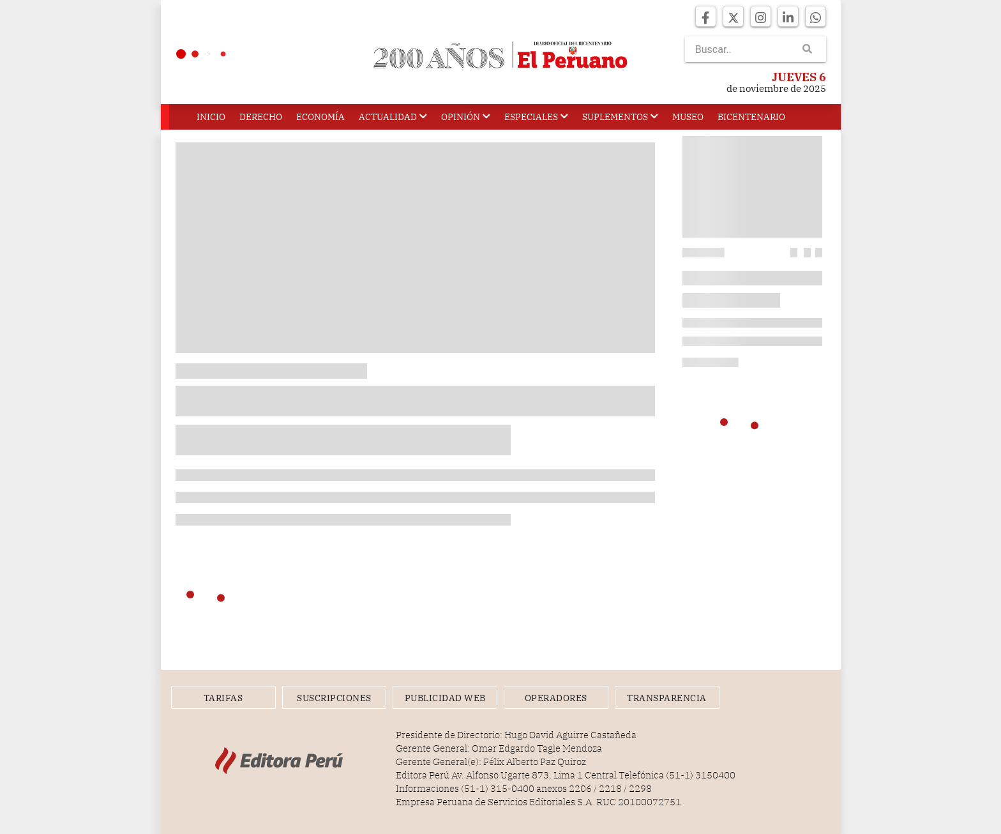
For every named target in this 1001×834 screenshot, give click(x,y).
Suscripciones (334, 698)
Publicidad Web (445, 698)
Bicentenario (751, 117)
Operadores (556, 698)
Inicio (211, 117)
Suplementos (620, 117)
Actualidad (393, 117)
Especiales (536, 117)
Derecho (260, 117)
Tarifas (223, 698)
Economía (320, 117)
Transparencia (667, 698)
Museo (688, 117)
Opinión (465, 117)
